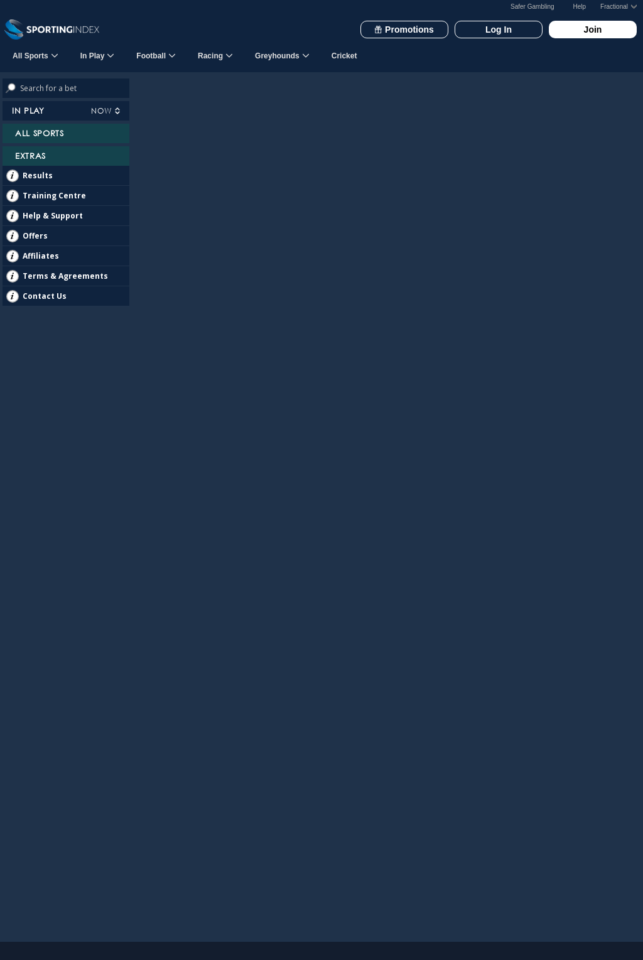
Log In (498, 29)
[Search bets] (74, 88)
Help (579, 6)
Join (593, 29)
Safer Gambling (532, 6)
